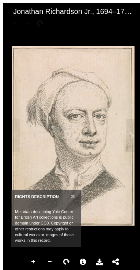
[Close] (73, 196)
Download (99, 261)
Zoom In (33, 261)
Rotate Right (66, 261)
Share (115, 261)
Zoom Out (50, 261)
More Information (82, 261)
